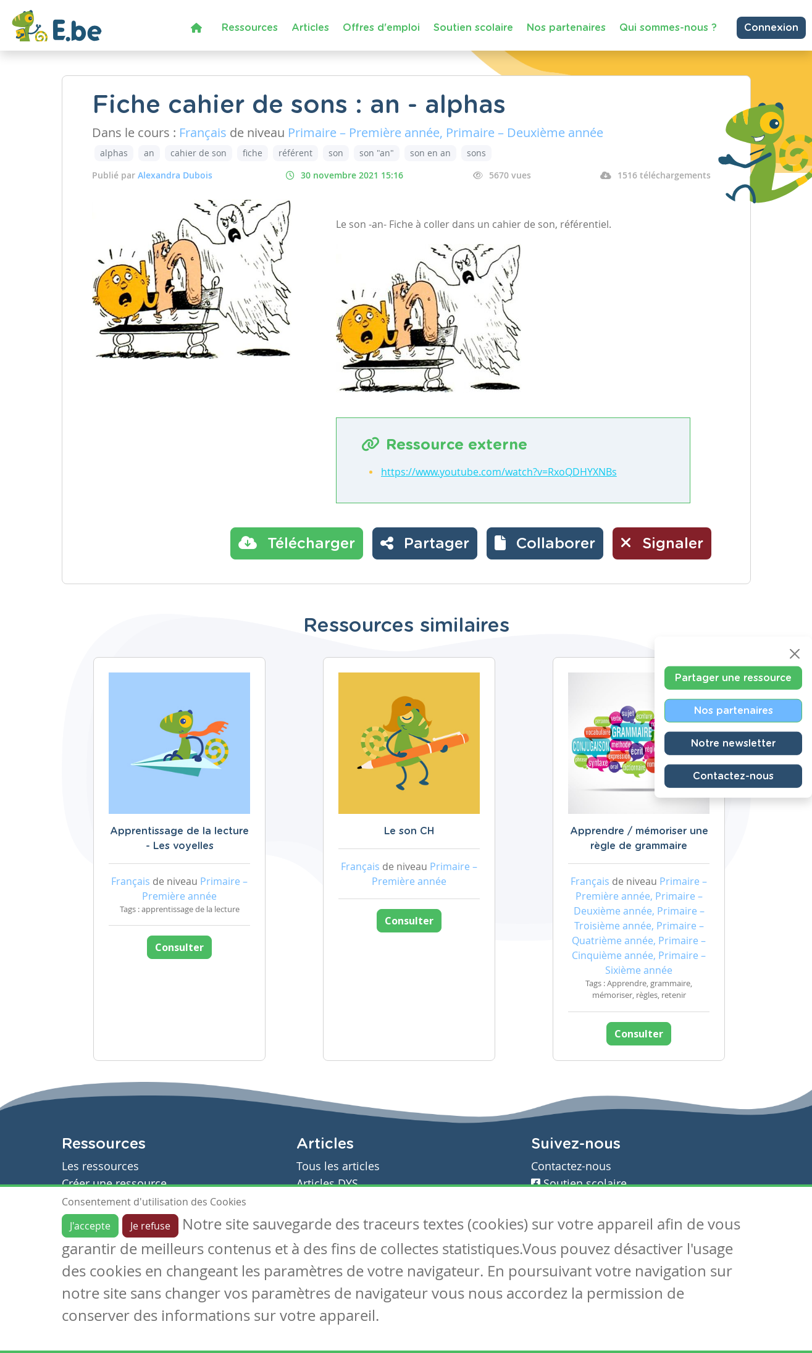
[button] (545, 543)
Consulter (179, 947)
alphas (114, 153)
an (149, 153)
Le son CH (409, 831)
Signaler (662, 543)
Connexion (771, 28)
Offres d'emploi (381, 28)
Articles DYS (327, 1183)
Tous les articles (338, 1166)
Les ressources (100, 1166)
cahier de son (198, 153)
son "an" (376, 153)
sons (476, 153)
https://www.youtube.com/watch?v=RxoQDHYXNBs (499, 472)
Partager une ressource (733, 677)
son (336, 153)
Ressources (250, 28)
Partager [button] (424, 543)
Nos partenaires (566, 28)
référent (295, 153)
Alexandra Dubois (175, 175)
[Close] (794, 653)
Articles (310, 28)
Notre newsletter (733, 743)
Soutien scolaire (473, 28)
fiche (252, 153)
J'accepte (90, 1226)
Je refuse (150, 1226)
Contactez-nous (733, 776)
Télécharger (296, 543)
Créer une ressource (114, 1183)
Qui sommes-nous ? (668, 28)
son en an (430, 153)
